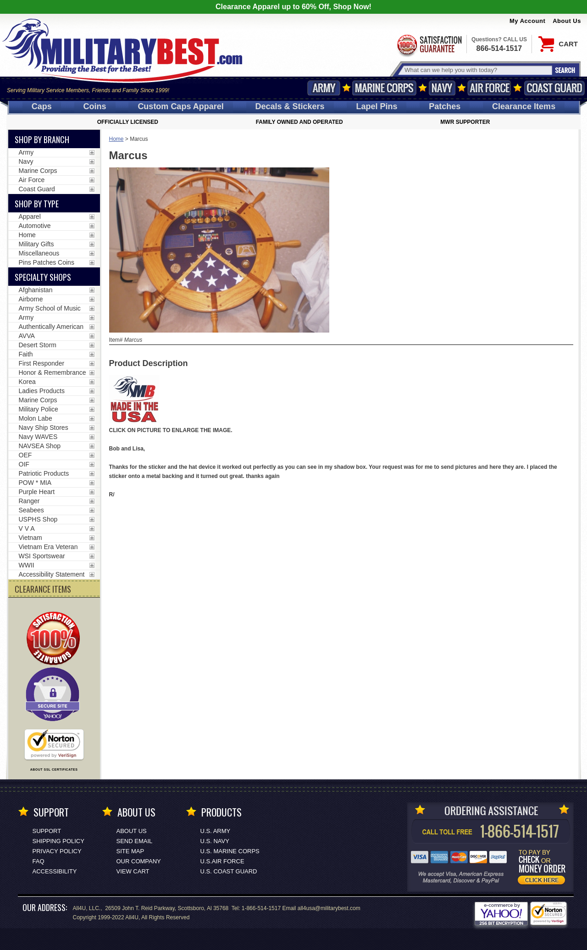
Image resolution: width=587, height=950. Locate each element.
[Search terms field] (477, 70)
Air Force (489, 88)
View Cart (133, 871)
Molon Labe (35, 418)
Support (47, 831)
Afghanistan (36, 290)
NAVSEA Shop (40, 446)
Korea (27, 381)
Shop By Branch (42, 139)
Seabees (31, 510)
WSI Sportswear (42, 556)
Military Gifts (36, 244)
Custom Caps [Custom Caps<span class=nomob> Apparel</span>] (180, 106)
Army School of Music (50, 308)
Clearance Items (523, 106)
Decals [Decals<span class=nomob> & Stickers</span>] (290, 106)
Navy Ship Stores (43, 427)
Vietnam (30, 537)
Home (116, 139)
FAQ (38, 861)
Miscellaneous (39, 253)
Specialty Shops (43, 277)
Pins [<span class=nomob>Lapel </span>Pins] (376, 106)
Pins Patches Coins (46, 262)
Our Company (138, 861)
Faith (26, 354)
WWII (26, 565)
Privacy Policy (57, 851)
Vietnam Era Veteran (48, 546)
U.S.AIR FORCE (222, 861)
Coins (94, 106)
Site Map (130, 851)
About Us (567, 20)
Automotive (35, 225)
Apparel (30, 216)
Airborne (31, 299)
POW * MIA (35, 482)
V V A (27, 528)
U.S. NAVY (214, 841)
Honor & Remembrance (52, 372)
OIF (24, 464)
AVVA (27, 335)
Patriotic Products (44, 473)
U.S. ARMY (215, 831)
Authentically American (51, 326)
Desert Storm (37, 345)
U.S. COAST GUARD (228, 871)
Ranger (29, 501)
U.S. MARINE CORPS (230, 851)
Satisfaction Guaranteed (428, 44)
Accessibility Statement (52, 574)
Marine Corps (384, 88)
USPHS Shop (38, 519)
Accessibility (55, 871)
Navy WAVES (38, 436)
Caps (42, 106)
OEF (25, 455)
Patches (444, 106)
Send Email (134, 841)
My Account (527, 20)
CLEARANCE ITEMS (43, 589)
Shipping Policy (58, 841)
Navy (442, 88)
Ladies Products (42, 390)
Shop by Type (37, 204)
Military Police (38, 409)
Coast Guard (554, 88)
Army (323, 88)
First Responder (42, 363)
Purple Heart (37, 491)
